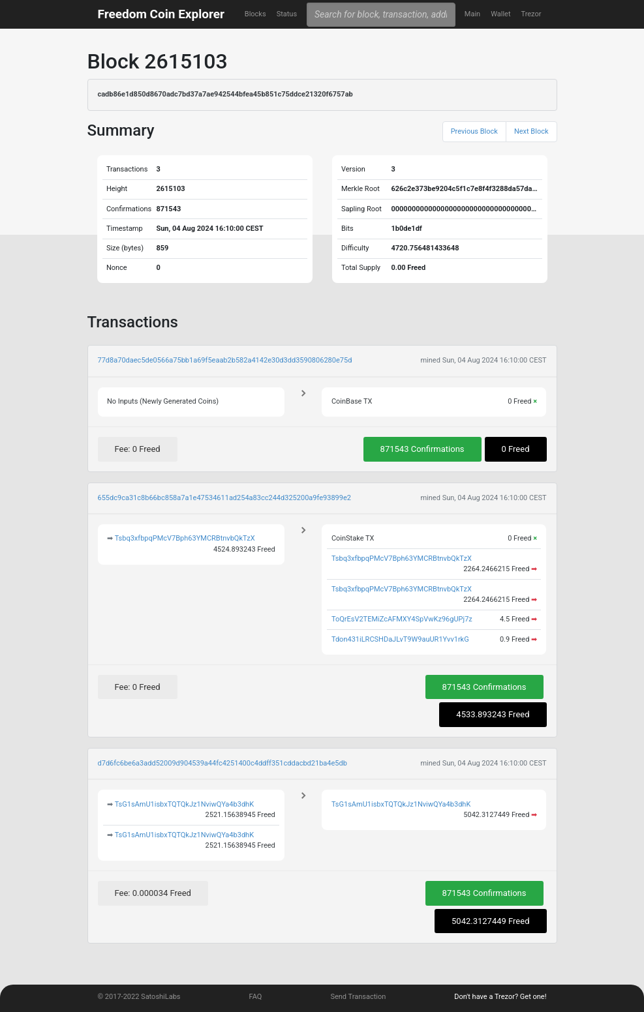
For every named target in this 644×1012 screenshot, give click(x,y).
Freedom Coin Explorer (161, 14)
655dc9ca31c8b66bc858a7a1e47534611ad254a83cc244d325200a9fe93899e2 (224, 498)
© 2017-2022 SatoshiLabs (139, 996)
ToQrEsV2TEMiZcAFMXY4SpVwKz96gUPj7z (401, 619)
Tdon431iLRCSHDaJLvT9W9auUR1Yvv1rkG (400, 639)
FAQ (255, 996)
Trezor (531, 14)
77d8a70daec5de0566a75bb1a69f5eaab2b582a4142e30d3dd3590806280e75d (225, 360)
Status (287, 14)
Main (472, 14)
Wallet (500, 14)
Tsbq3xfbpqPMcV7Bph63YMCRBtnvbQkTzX (185, 538)
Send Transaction (358, 996)
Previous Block (474, 131)
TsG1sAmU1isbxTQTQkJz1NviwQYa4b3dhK (184, 804)
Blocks (255, 14)
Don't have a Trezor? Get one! (500, 996)
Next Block (531, 131)
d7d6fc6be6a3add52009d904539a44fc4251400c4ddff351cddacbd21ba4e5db (222, 763)
